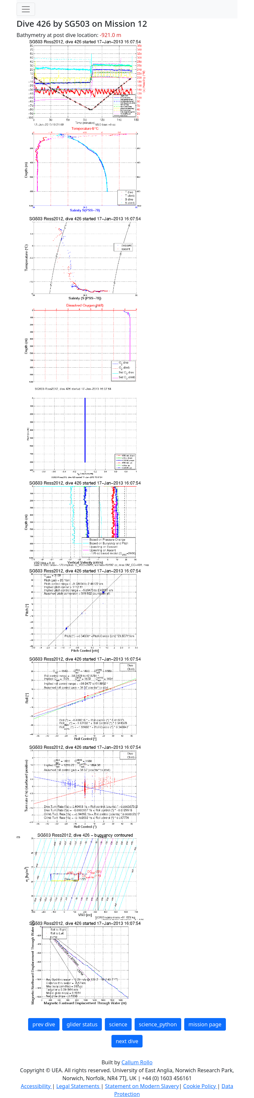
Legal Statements (78, 1086)
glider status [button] (81, 1024)
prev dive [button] (43, 1024)
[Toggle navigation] (26, 9)
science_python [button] (158, 1024)
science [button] (118, 1024)
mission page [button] (205, 1024)
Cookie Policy (200, 1086)
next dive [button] (127, 1041)
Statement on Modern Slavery (142, 1086)
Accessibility (36, 1086)
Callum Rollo (136, 1062)
